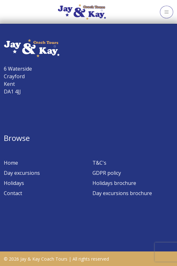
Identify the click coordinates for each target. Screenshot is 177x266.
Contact (13, 193)
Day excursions (22, 172)
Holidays (14, 183)
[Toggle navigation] (166, 12)
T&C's (99, 162)
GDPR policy (106, 172)
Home (11, 162)
